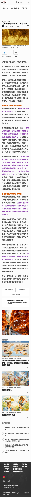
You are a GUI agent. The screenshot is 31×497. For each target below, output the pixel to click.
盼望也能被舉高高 (8, 415)
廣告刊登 (6, 466)
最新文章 (5, 8)
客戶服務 (24, 466)
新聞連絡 (15, 464)
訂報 (18, 2)
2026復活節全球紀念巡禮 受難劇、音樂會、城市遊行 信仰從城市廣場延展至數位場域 (15, 362)
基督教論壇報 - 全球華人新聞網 (4, 2)
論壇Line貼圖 (6, 481)
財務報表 (6, 471)
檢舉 (28, 26)
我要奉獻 (10, 304)
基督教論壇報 (15, 8)
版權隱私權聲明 (17, 469)
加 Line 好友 (8, 290)
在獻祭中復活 (7, 390)
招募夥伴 (6, 469)
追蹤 (18, 26)
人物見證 (24, 8)
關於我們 (6, 464)
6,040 (8, 56)
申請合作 (15, 466)
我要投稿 (24, 464)
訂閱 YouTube (15, 294)
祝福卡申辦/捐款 (18, 471)
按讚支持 (22, 290)
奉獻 (21, 2)
